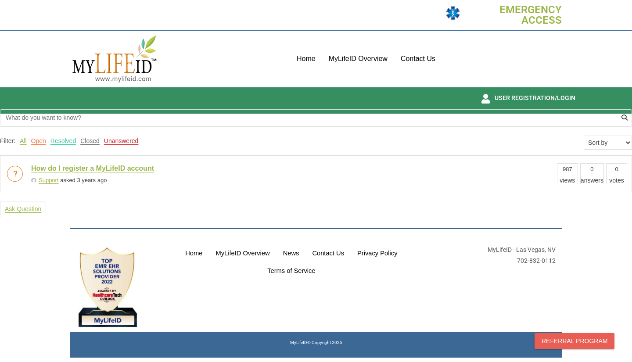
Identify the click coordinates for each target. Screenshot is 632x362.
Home (306, 58)
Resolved (63, 140)
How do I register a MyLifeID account (92, 168)
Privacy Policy (378, 253)
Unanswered (121, 140)
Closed (90, 140)
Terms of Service (291, 271)
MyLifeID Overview (358, 58)
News (291, 253)
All (23, 140)
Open (38, 140)
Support (45, 180)
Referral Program (574, 340)
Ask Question (23, 208)
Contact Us (418, 58)
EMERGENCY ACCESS (530, 15)
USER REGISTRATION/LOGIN (535, 97)
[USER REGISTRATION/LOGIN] (485, 99)
